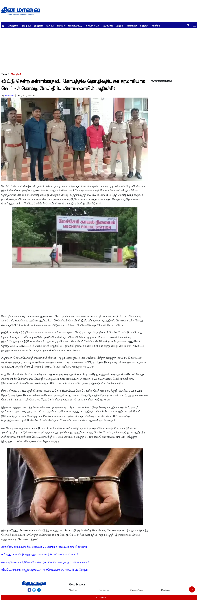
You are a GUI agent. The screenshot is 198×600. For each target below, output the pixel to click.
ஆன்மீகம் (108, 25)
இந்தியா (38, 25)
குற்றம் (119, 25)
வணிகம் (156, 25)
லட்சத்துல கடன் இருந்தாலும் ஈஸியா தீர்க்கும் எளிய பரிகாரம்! (39, 554)
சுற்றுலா (144, 25)
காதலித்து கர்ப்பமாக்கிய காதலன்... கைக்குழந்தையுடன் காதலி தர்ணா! (44, 546)
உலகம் (50, 25)
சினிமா (61, 25)
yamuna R (10, 96)
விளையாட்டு (75, 25)
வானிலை (132, 25)
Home (4, 74)
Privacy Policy (136, 590)
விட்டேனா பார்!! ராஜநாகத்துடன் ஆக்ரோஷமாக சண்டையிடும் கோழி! (44, 569)
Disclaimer (165, 590)
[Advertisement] (93, 49)
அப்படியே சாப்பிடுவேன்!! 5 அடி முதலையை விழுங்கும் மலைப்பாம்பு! (45, 562)
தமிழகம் (26, 25)
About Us (73, 590)
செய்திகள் (13, 25)
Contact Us (104, 590)
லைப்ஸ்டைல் (92, 25)
